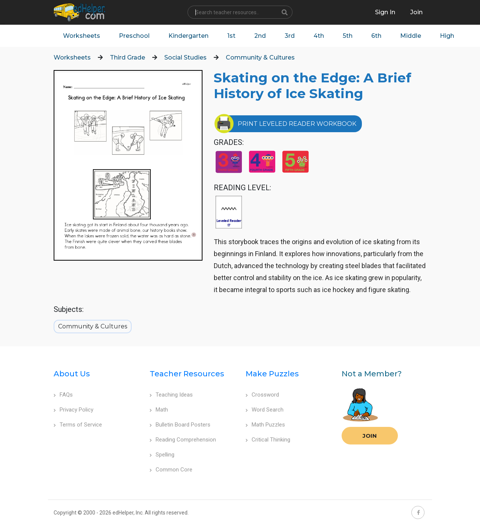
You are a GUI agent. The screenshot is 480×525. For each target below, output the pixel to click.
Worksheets (81, 35)
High (447, 35)
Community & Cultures (260, 57)
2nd (260, 35)
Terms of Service (78, 424)
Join (370, 435)
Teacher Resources (187, 373)
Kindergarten (188, 35)
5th (347, 35)
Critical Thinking (268, 439)
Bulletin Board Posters (180, 424)
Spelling (162, 454)
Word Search (265, 409)
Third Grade (127, 57)
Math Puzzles (265, 424)
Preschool (134, 35)
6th (376, 35)
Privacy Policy (73, 409)
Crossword (262, 394)
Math (159, 409)
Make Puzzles (272, 373)
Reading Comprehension (183, 439)
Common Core (171, 469)
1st (231, 35)
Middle (410, 35)
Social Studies (185, 57)
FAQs (63, 394)
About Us (72, 373)
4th (319, 35)
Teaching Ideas (171, 394)
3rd (290, 35)
